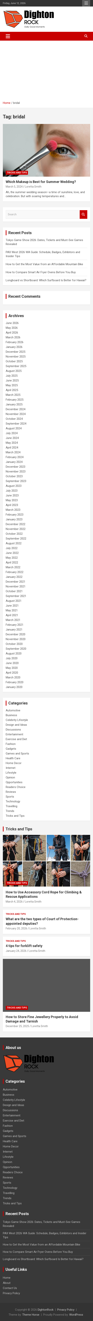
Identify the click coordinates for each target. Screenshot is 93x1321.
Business (11, 715)
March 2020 (13, 677)
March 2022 (13, 567)
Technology (13, 801)
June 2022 (12, 553)
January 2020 (14, 687)
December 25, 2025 (17, 1026)
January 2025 (14, 404)
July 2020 (11, 658)
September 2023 (16, 481)
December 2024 (15, 409)
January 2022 (14, 577)
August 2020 (13, 653)
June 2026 (12, 323)
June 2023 (12, 495)
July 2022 (11, 548)
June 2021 (12, 605)
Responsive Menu (86, 3)
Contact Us (10, 1288)
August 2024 (13, 428)
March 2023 (13, 510)
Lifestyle (11, 772)
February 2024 (14, 457)
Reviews (11, 792)
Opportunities (14, 782)
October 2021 (14, 591)
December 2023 (15, 466)
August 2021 (13, 601)
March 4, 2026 (14, 901)
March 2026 (13, 337)
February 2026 (14, 342)
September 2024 (16, 423)
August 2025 (13, 371)
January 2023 (14, 519)
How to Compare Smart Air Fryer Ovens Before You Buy (41, 272)
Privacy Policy (11, 1293)
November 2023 (15, 471)
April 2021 (12, 615)
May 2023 (12, 500)
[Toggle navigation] (8, 36)
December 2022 (15, 524)
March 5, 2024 (14, 186)
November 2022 (15, 529)
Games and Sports (17, 753)
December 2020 (15, 634)
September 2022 (16, 538)
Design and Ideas (16, 725)
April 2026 (12, 332)
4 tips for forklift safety (24, 946)
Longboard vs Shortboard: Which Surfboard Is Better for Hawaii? (46, 280)
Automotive (13, 710)
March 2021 (13, 620)
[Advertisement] (46, 69)
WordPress (76, 1314)
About (6, 1283)
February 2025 (14, 399)
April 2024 (12, 447)
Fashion (11, 744)
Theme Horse (30, 1314)
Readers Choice (15, 787)
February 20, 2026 (16, 928)
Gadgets (11, 748)
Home (6, 1277)
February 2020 (14, 682)
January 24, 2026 (16, 950)
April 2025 (12, 390)
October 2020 (14, 644)
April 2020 (12, 672)
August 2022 (13, 543)
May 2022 (12, 557)
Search (83, 214)
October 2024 (14, 419)
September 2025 (16, 366)
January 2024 (14, 462)
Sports (10, 796)
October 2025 (14, 361)
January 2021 (14, 629)
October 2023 (14, 476)
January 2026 (14, 347)
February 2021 (14, 624)
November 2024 (15, 414)
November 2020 (15, 639)
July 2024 (11, 433)
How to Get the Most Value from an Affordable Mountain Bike (44, 264)
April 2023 (12, 505)
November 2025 (15, 356)
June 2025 (12, 380)
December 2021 (15, 581)
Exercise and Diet (16, 739)
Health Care (13, 758)
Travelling (11, 806)
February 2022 (14, 572)
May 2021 (12, 610)
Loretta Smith (33, 186)
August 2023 (13, 486)
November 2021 (15, 586)
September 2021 (16, 596)
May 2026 (12, 328)
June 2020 (12, 663)
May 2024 (12, 442)
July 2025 (11, 375)
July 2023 (11, 490)
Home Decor (13, 763)
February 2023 (14, 514)
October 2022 (14, 533)
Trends (10, 811)
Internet (10, 768)
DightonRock (45, 1309)
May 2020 (12, 668)
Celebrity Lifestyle (17, 720)
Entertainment (14, 734)
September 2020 (16, 648)
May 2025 (12, 385)
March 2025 (13, 395)
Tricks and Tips (17, 172)
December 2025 (15, 351)
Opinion (10, 777)
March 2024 (13, 452)
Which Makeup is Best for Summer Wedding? (41, 182)
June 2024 (12, 438)
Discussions (13, 729)
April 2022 (12, 562)
